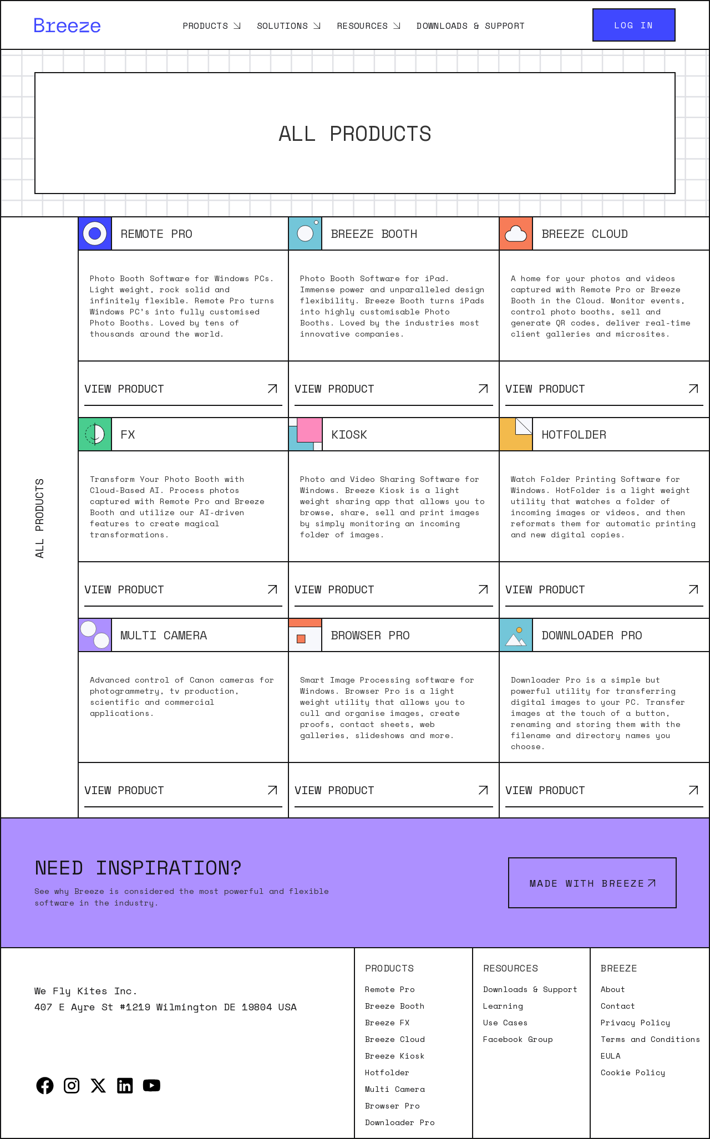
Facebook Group (518, 1039)
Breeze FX (387, 1022)
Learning (503, 1005)
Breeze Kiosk (395, 1055)
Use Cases (505, 1022)
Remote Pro (390, 989)
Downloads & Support (471, 25)
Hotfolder (387, 1072)
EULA (611, 1055)
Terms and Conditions (651, 1039)
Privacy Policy (636, 1022)
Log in (634, 25)
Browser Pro (392, 1105)
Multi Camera (395, 1089)
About (613, 989)
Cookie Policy (633, 1072)
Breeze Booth (395, 1005)
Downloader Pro (400, 1122)
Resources (362, 25)
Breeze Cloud (395, 1039)
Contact (618, 1005)
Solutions (282, 25)
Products (205, 25)
